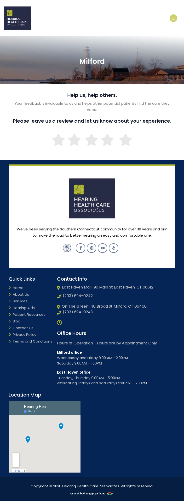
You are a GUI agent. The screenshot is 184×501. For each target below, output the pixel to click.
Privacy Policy (22, 335)
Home (16, 288)
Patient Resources (27, 314)
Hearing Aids (22, 308)
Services (18, 301)
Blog (14, 321)
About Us (19, 294)
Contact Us (21, 328)
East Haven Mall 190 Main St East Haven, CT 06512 (105, 287)
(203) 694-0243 (75, 312)
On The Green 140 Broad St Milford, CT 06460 (102, 306)
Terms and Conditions (30, 341)
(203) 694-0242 (75, 296)
